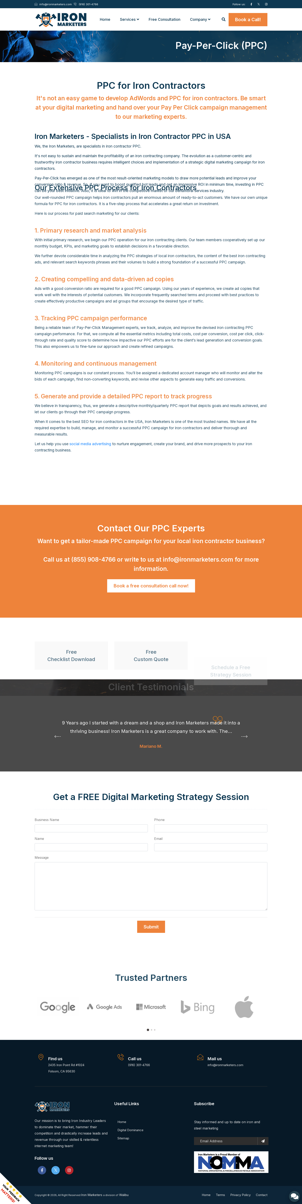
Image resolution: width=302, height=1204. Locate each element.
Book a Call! (248, 19)
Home (105, 19)
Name (39, 839)
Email (158, 839)
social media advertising (90, 234)
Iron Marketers (91, 1195)
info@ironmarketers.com (199, 559)
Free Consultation (164, 19)
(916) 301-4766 (139, 1065)
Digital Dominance (130, 1130)
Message (42, 857)
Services (129, 19)
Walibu (124, 1195)
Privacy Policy (240, 1195)
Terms (220, 1195)
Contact (261, 1195)
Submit (151, 926)
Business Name (47, 820)
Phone (159, 820)
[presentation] (58, 737)
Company (200, 19)
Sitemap (123, 1138)
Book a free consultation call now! (151, 585)
